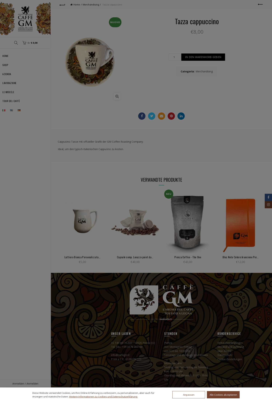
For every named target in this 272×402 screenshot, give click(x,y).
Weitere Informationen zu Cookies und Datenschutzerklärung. (103, 396)
